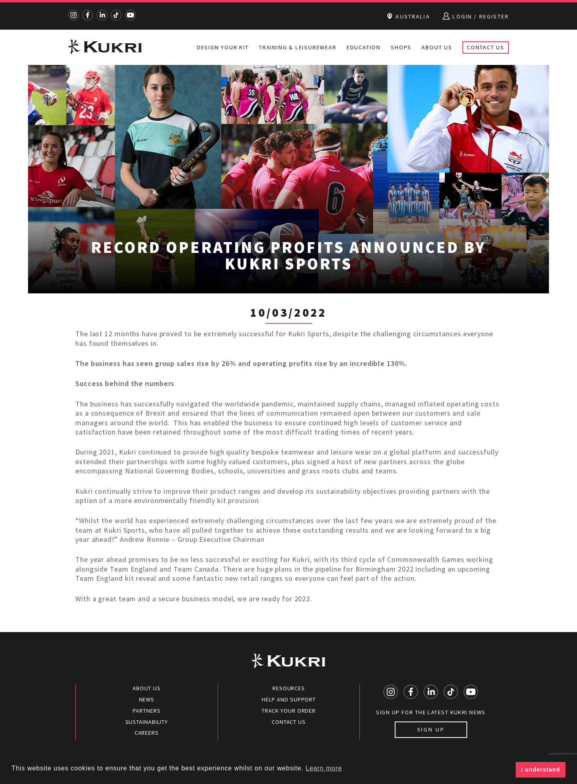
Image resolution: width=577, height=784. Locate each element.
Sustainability (146, 721)
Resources (288, 688)
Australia (408, 16)
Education (364, 47)
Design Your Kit (223, 47)
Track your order (289, 710)
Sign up (431, 729)
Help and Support (289, 699)
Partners (146, 710)
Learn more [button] (324, 768)
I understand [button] (540, 769)
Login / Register (476, 16)
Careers (147, 732)
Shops (401, 47)
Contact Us (485, 47)
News (147, 699)
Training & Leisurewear (298, 47)
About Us (437, 47)
